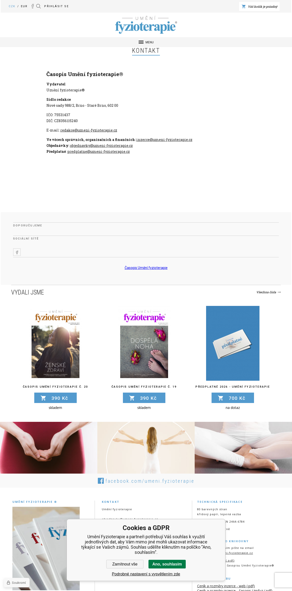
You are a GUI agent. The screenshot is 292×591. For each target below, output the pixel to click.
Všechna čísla (266, 292)
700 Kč (237, 398)
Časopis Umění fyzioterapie (146, 268)
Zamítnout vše (124, 564)
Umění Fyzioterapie (16, 15)
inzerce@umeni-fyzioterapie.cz (164, 139)
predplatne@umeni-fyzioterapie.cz (98, 151)
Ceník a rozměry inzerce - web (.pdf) (226, 586)
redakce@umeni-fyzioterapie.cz (88, 130)
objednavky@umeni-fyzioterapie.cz (101, 145)
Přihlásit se (56, 6)
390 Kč (59, 398)
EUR (24, 6)
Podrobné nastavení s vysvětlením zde (146, 574)
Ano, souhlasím (167, 564)
